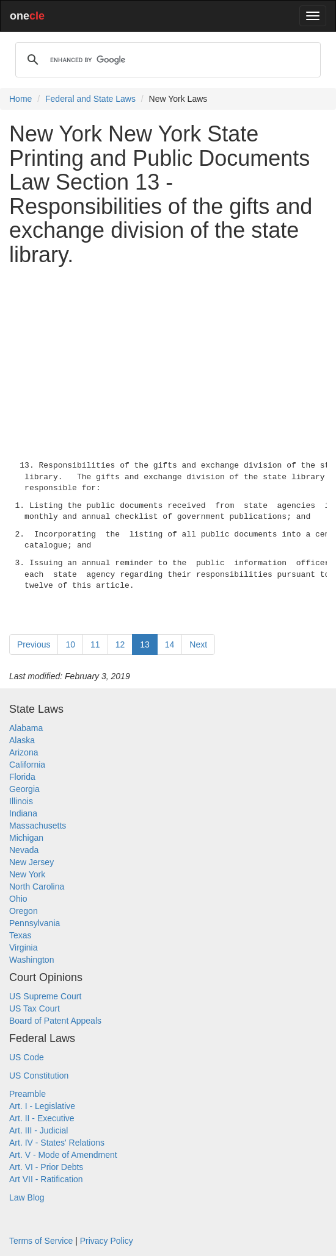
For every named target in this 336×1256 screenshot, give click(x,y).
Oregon (23, 911)
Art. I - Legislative (42, 1106)
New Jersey (31, 862)
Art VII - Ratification (46, 1179)
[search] (166, 59)
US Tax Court (34, 1008)
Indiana (23, 813)
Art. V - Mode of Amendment (63, 1155)
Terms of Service (41, 1241)
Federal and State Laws (90, 99)
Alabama (26, 728)
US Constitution (38, 1075)
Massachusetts (37, 825)
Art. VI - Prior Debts (46, 1167)
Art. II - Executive (42, 1118)
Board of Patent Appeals (55, 1021)
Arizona (23, 752)
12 (120, 644)
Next (198, 644)
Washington (31, 960)
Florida (22, 777)
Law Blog (27, 1197)
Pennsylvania (34, 923)
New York (27, 874)
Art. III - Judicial (38, 1130)
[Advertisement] (168, 361)
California (27, 764)
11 (95, 644)
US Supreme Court (45, 996)
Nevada (23, 850)
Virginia (23, 947)
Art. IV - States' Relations (56, 1142)
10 (70, 644)
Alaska (22, 740)
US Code (26, 1057)
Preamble (27, 1094)
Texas (20, 935)
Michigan (26, 838)
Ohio (18, 899)
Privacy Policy (106, 1241)
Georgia (24, 789)
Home (20, 99)
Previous (33, 644)
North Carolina (36, 886)
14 (170, 644)
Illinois (21, 801)
